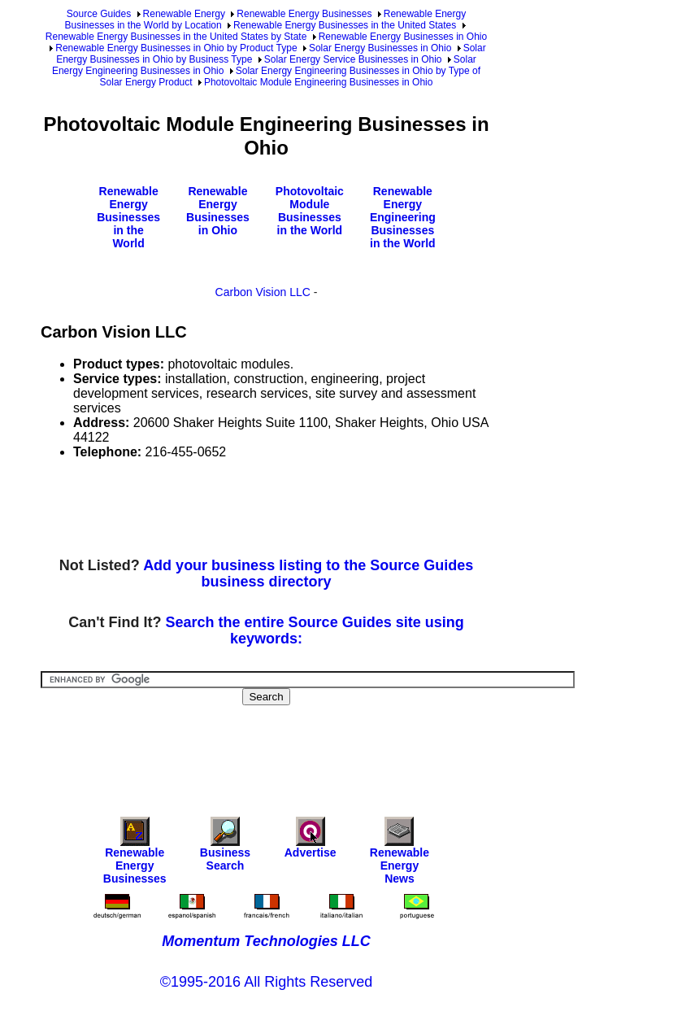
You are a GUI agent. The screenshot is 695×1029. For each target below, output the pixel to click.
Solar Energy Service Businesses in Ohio (353, 59)
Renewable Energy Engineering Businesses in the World (403, 217)
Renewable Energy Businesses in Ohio (403, 36)
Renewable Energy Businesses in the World (128, 217)
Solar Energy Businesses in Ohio (380, 48)
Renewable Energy (184, 14)
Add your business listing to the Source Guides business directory (308, 573)
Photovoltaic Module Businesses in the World (310, 211)
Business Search (225, 848)
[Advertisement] (336, 509)
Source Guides (99, 14)
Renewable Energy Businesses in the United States (344, 25)
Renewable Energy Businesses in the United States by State (176, 36)
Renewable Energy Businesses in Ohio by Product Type (176, 48)
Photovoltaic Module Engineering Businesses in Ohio (318, 82)
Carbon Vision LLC (263, 292)
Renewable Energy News (399, 854)
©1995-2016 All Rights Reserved (266, 982)
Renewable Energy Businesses (304, 14)
